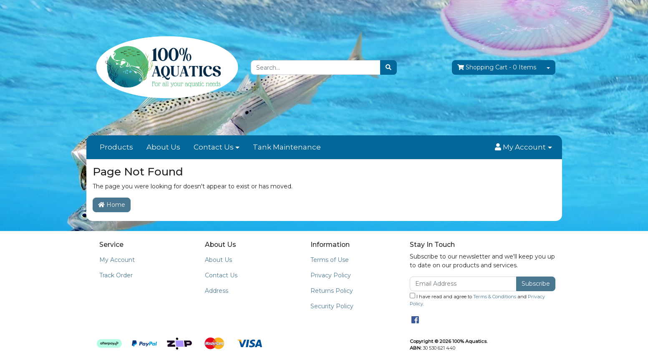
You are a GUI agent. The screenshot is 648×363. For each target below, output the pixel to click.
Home (111, 204)
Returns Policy (331, 290)
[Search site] (388, 67)
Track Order (116, 275)
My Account (117, 260)
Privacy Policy (330, 275)
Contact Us (214, 147)
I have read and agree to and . (477, 300)
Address (216, 290)
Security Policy (331, 306)
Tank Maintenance (287, 147)
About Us (163, 147)
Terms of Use (329, 260)
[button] (523, 147)
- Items (496, 67)
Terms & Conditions (494, 297)
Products (116, 147)
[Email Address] (463, 284)
